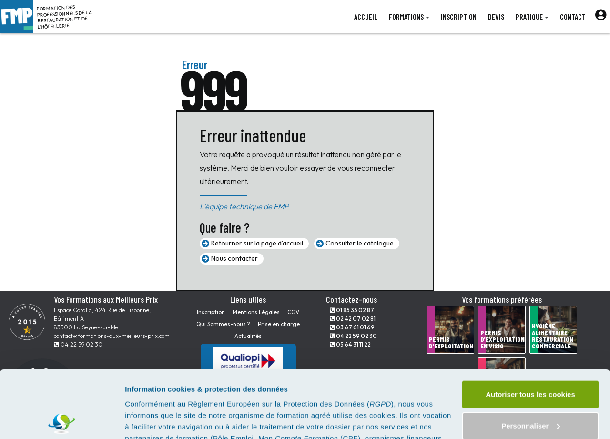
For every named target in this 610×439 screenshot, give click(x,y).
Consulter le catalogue (359, 243)
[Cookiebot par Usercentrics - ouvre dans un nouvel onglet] (61, 420)
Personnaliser (530, 358)
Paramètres (144, 420)
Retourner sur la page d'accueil (257, 243)
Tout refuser (530, 390)
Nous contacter (234, 258)
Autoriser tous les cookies (530, 327)
